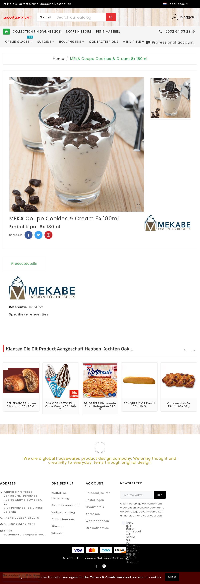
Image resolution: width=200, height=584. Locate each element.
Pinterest (48, 235)
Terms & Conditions (107, 577)
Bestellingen (95, 500)
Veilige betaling (63, 512)
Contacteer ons (63, 519)
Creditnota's (95, 507)
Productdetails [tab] (24, 263)
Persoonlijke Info (98, 493)
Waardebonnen (97, 521)
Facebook (29, 235)
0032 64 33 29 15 (27, 518)
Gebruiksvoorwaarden (68, 505)
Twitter (38, 235)
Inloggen (187, 17)
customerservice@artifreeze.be (27, 534)
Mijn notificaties (97, 528)
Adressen (93, 514)
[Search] (80, 17)
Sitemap (57, 526)
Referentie (18, 307)
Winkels (57, 533)
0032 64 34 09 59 (22, 524)
